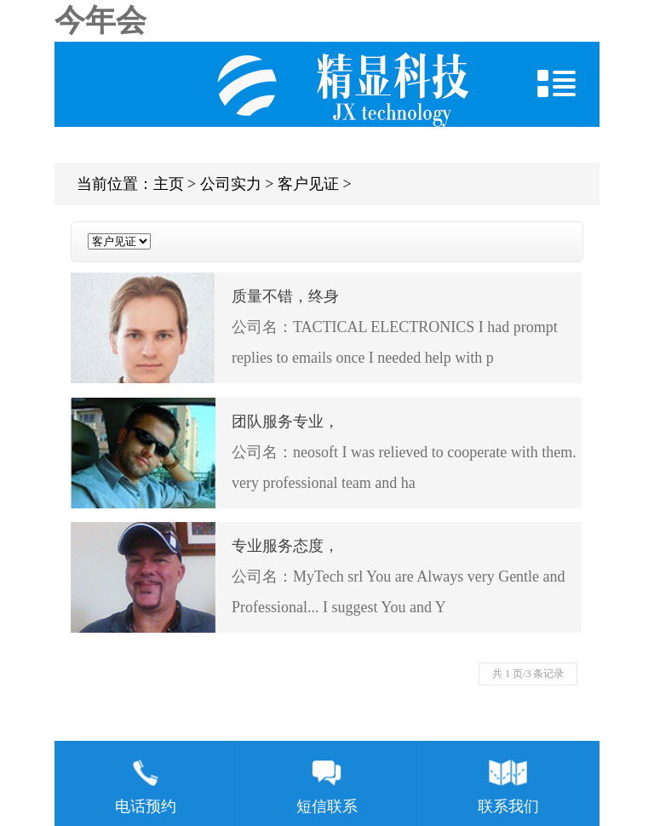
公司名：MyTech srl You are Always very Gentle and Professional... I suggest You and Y (326, 573)
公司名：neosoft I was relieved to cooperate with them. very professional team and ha (326, 448)
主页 (168, 183)
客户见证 (308, 183)
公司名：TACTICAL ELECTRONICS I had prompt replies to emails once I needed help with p (326, 323)
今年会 (100, 20)
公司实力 (230, 183)
